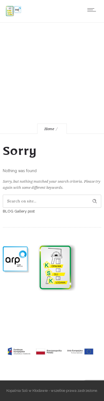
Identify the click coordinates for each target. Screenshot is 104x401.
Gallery (20, 211)
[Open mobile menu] (92, 9)
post (31, 211)
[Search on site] (52, 201)
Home (49, 129)
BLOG (8, 211)
